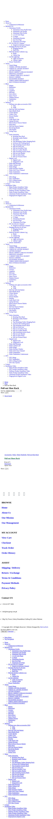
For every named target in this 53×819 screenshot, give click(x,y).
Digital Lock (13, 158)
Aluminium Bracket (19, 38)
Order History (8, 553)
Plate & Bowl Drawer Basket (18, 123)
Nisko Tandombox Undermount (18, 173)
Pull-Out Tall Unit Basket (16, 109)
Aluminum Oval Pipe (19, 41)
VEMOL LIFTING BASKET (18, 67)
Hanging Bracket (18, 48)
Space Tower (13, 96)
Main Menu (7, 637)
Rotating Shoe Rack (19, 136)
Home (7, 21)
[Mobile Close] (2, 634)
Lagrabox (12, 90)
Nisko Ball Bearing (15, 163)
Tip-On (11, 101)
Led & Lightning (14, 57)
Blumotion (12, 87)
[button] (26, 199)
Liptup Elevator (14, 121)
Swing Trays (13, 131)
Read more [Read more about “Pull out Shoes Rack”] (7, 464)
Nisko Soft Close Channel (17, 170)
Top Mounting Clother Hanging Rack (24, 141)
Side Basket (12, 129)
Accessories (8, 455)
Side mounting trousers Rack (21, 151)
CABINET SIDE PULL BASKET (19, 75)
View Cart (6, 537)
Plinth (14, 53)
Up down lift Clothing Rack (21, 143)
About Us (8, 23)
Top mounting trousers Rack (21, 145)
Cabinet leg (16, 55)
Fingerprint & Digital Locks (17, 195)
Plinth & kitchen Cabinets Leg (18, 52)
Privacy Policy (8, 588)
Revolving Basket (14, 128)
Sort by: (3, 391)
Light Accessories (18, 58)
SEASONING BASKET (16, 79)
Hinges (11, 85)
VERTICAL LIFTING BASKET (19, 68)
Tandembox (12, 99)
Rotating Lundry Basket (20, 138)
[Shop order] (14, 391)
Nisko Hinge (13, 167)
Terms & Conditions (11, 578)
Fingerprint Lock (18, 162)
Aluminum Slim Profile (20, 33)
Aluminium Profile (14, 28)
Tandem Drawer (14, 97)
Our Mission (8, 518)
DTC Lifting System (15, 180)
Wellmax (8, 102)
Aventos (11, 89)
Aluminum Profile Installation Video (20, 194)
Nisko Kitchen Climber (16, 168)
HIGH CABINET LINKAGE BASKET (21, 72)
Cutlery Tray (13, 114)
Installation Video (10, 185)
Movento (12, 92)
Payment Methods (10, 583)
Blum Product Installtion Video (18, 187)
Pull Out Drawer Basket (16, 126)
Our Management (10, 523)
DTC (6, 175)
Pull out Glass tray (18, 146)
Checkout (6, 543)
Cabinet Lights (17, 60)
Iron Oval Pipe (17, 40)
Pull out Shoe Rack (18, 155)
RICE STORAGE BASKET (17, 82)
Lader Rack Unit (14, 119)
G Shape (15, 36)
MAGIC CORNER (15, 77)
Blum (7, 84)
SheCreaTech (44, 627)
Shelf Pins (16, 50)
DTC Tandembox (14, 178)
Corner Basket (13, 112)
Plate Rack (12, 124)
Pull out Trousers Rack (20, 156)
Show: (3, 392)
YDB (14, 107)
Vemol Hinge (13, 65)
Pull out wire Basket (19, 153)
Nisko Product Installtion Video (18, 192)
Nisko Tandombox (14, 172)
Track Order (8, 548)
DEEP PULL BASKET (16, 74)
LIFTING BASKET (15, 70)
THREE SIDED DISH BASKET (19, 80)
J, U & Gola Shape (18, 35)
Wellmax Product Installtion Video (19, 190)
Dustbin (11, 118)
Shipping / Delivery (11, 568)
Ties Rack (16, 140)
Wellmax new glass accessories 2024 (20, 104)
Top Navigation (9, 639)
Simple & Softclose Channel (21, 45)
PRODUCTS (9, 26)
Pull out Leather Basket (20, 150)
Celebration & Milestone (16, 24)
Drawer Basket (13, 116)
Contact (7, 183)
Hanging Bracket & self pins (17, 46)
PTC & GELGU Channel (16, 43)
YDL (14, 106)
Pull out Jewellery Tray (20, 148)
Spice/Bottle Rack (14, 111)
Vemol (7, 63)
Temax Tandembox (15, 62)
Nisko (7, 133)
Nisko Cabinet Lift (14, 165)
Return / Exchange (11, 573)
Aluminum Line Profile (20, 31)
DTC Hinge (12, 177)
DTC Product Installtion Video (18, 189)
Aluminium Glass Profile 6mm (22, 30)
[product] (28, 424)
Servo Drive (12, 94)
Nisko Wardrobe (14, 134)
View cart (4, 631)
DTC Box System (14, 182)
